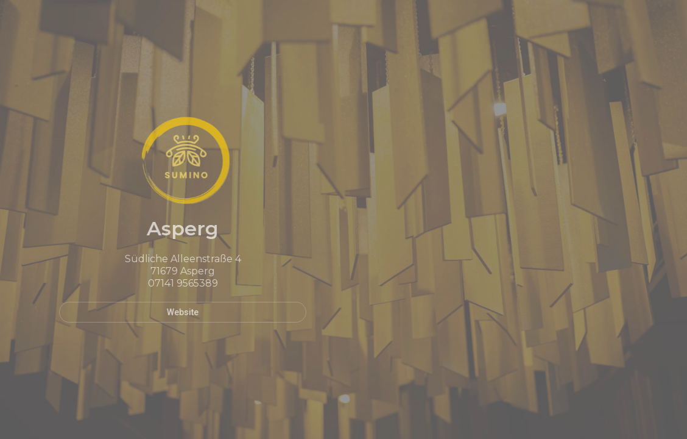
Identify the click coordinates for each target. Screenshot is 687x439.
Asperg (175, 228)
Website (175, 312)
